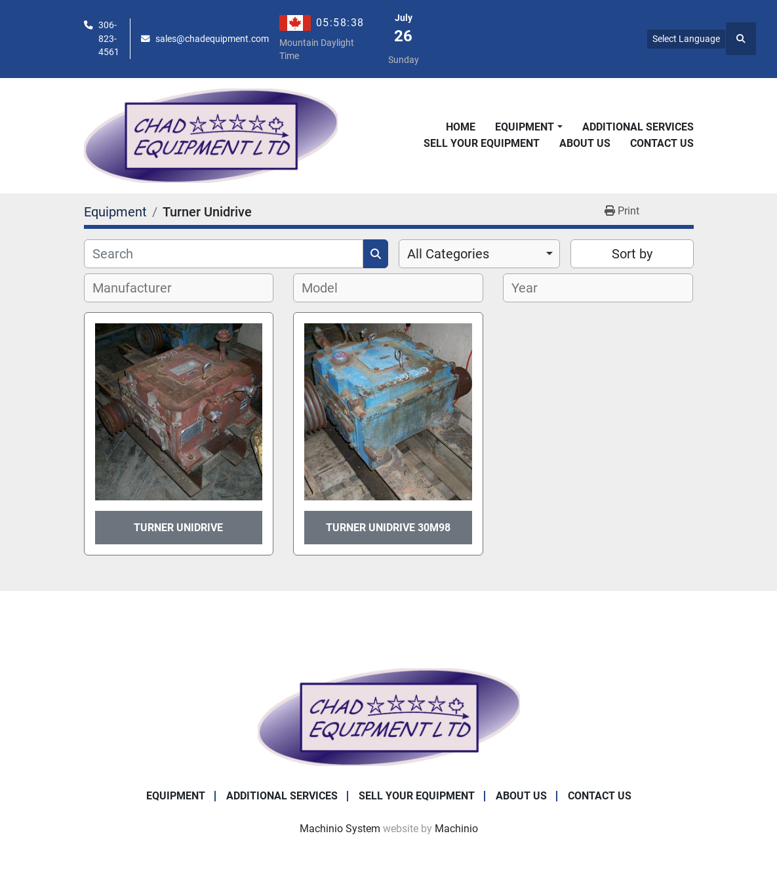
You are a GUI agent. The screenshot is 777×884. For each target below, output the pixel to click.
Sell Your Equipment (482, 143)
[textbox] (139, 288)
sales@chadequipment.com (212, 38)
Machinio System (340, 828)
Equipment (524, 127)
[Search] (223, 253)
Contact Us (662, 143)
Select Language (686, 38)
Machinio (456, 828)
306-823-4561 (108, 38)
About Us (584, 143)
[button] (528, 127)
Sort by (632, 254)
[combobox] (480, 253)
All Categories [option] (448, 254)
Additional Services (638, 127)
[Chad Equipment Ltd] (389, 716)
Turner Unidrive (178, 527)
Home (460, 127)
